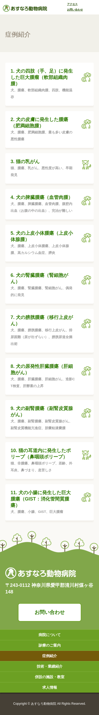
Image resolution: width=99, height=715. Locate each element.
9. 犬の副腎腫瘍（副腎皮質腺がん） (43, 419)
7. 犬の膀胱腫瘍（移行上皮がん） (43, 331)
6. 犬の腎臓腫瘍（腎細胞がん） (43, 285)
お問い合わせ (50, 612)
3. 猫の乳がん (43, 168)
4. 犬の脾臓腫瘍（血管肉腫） (43, 204)
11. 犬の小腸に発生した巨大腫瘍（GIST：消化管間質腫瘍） (43, 502)
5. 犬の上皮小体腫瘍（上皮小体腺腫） (43, 243)
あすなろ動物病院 (43, 704)
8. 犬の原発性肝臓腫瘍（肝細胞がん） (43, 376)
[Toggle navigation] (92, 7)
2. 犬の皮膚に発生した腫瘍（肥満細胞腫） (43, 130)
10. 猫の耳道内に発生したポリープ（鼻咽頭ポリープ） (43, 461)
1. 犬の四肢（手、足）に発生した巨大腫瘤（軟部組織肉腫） (43, 84)
